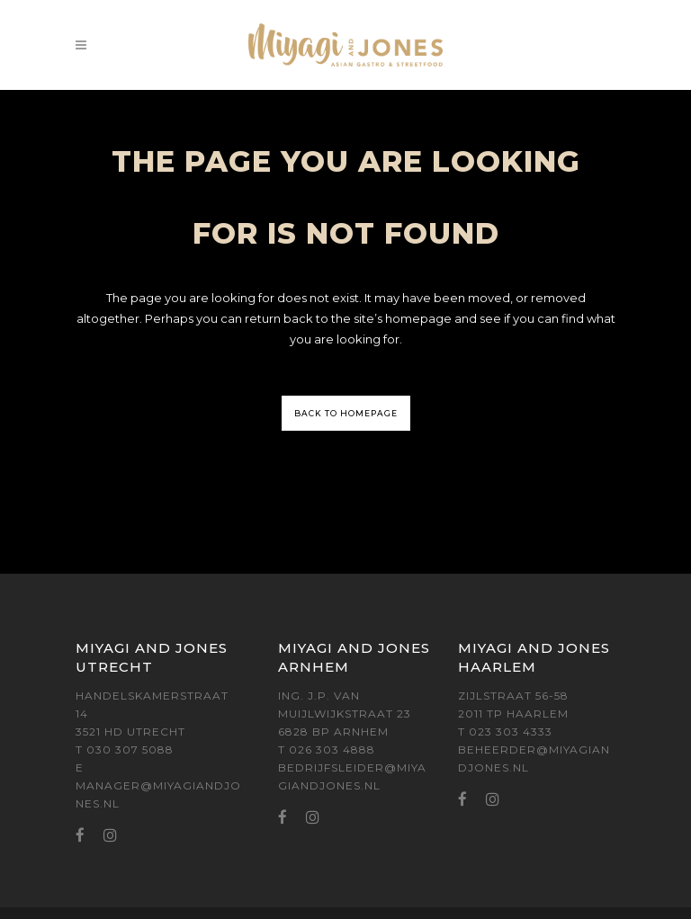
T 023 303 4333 (505, 731)
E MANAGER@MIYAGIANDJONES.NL (158, 785)
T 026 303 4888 (326, 749)
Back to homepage (346, 413)
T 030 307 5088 (125, 749)
